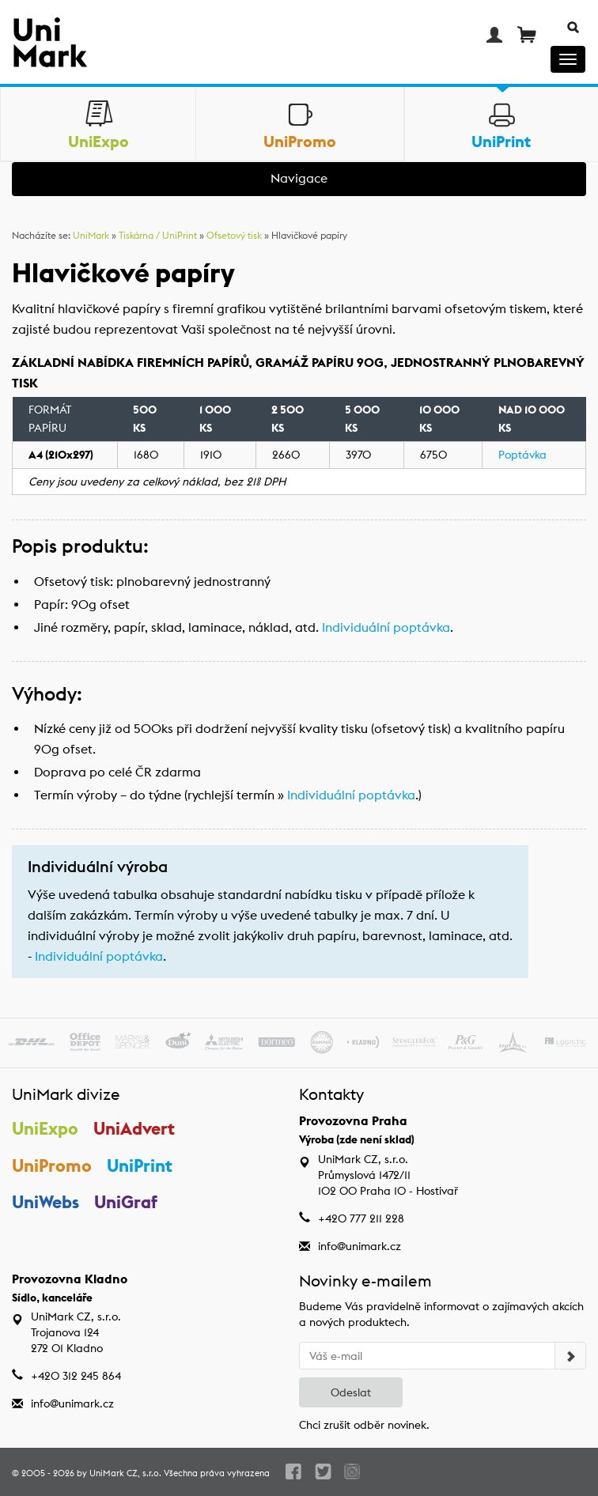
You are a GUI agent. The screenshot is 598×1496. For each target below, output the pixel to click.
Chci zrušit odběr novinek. (364, 1425)
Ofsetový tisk (234, 235)
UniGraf (125, 1202)
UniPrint (139, 1165)
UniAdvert (134, 1128)
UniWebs (45, 1202)
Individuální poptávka (386, 627)
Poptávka (522, 454)
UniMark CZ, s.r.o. (125, 1473)
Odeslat (351, 1392)
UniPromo (52, 1165)
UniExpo (45, 1128)
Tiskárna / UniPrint (158, 235)
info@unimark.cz (359, 1246)
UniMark (91, 235)
